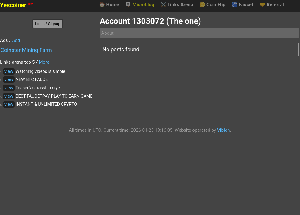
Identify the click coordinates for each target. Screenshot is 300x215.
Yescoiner (16, 5)
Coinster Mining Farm (26, 50)
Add (16, 40)
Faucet (242, 4)
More (44, 62)
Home (109, 4)
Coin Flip (212, 4)
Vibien (223, 130)
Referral (271, 4)
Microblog (139, 4)
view (8, 71)
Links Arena (176, 4)
